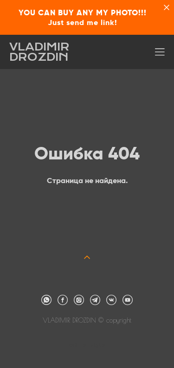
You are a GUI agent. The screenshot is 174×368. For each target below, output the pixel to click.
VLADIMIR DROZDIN (39, 52)
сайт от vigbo (87, 345)
